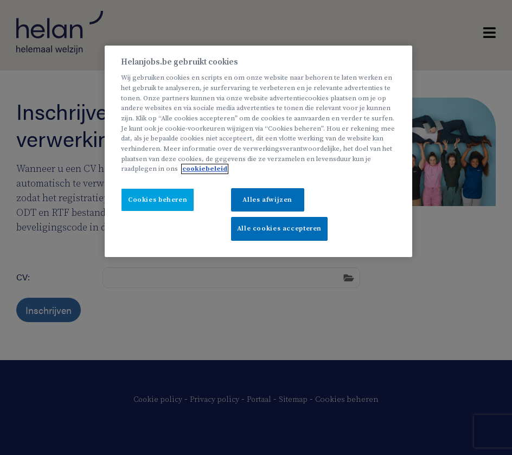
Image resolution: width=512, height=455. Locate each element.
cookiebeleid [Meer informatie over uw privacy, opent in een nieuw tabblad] (204, 169)
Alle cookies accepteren (279, 229)
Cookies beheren (157, 200)
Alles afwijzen (267, 200)
